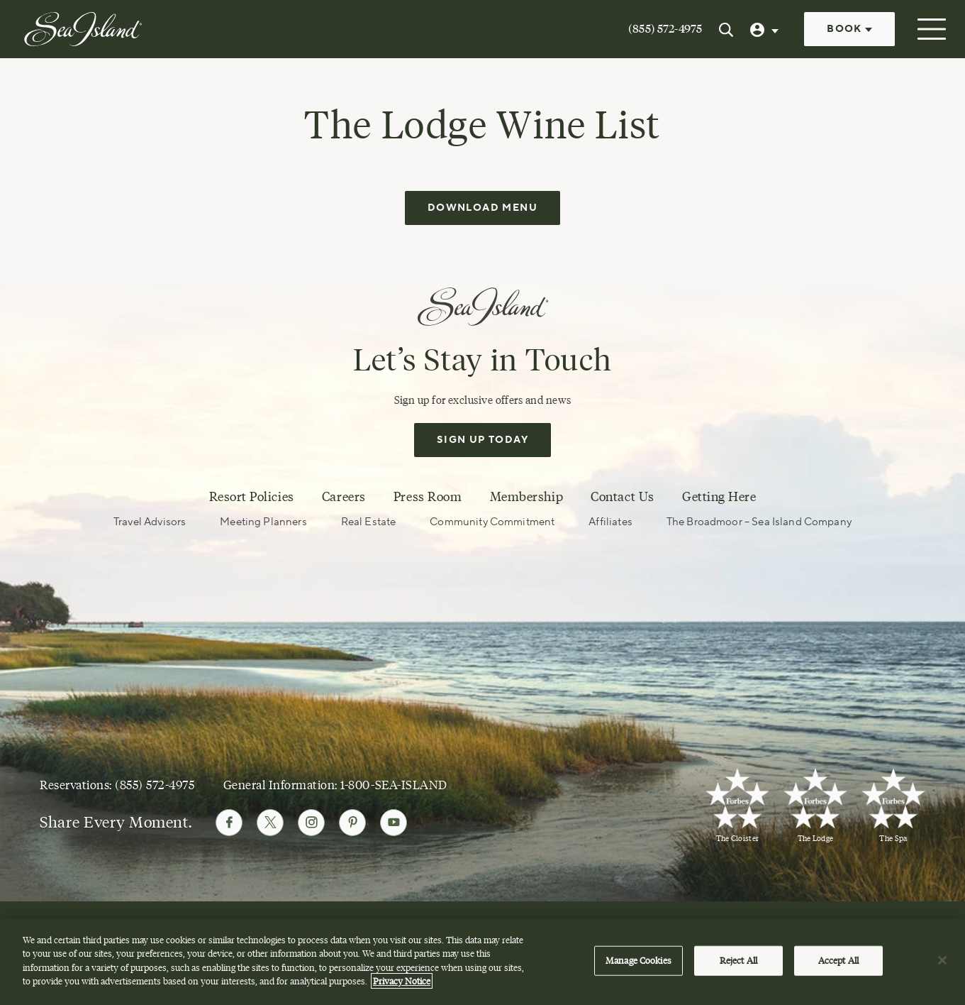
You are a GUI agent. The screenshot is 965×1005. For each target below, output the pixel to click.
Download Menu (482, 207)
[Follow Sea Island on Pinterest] (352, 821)
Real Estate (368, 521)
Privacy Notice (401, 981)
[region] (482, 962)
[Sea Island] (83, 28)
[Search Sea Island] (726, 29)
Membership (526, 496)
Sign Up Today (482, 439)
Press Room (428, 496)
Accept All (838, 960)
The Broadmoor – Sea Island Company (759, 521)
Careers (344, 496)
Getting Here (719, 496)
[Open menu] (929, 29)
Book (849, 29)
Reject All (738, 960)
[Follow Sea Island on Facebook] (229, 821)
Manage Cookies (638, 960)
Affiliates (610, 521)
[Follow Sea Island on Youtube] (393, 821)
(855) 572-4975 (665, 28)
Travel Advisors (149, 521)
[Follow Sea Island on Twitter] (270, 821)
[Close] (942, 960)
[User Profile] (765, 29)
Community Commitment (492, 521)
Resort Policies (251, 496)
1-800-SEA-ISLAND (393, 783)
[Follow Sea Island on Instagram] (311, 821)
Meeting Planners (263, 521)
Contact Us (622, 496)
